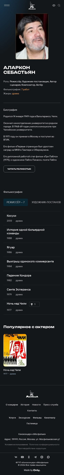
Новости (36, 404)
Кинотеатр (49, 417)
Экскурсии (24, 417)
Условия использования (16, 444)
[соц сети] (15, 457)
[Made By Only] (32, 470)
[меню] (6, 5)
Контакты (32, 410)
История (25, 404)
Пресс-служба (50, 404)
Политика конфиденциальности (44, 444)
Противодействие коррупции (32, 448)
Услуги (12, 417)
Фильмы (37, 417)
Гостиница (32, 423)
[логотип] (32, 5)
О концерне (12, 404)
